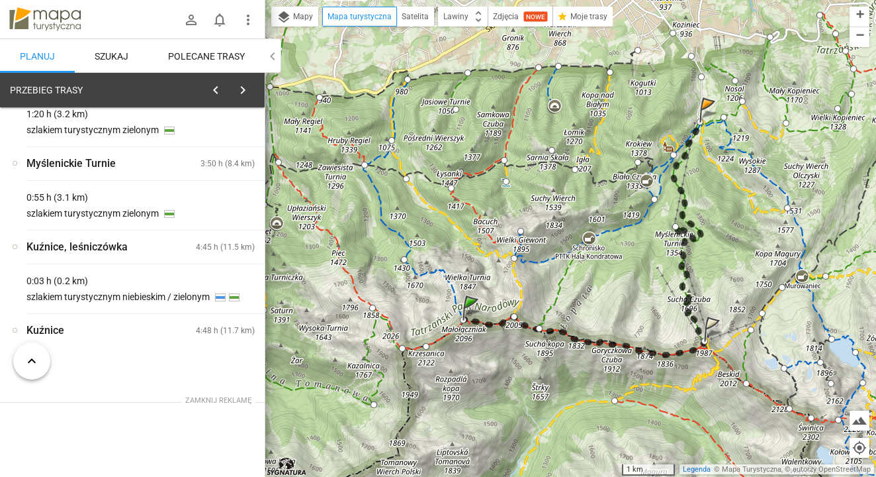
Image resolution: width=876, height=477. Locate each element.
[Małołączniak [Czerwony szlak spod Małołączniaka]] (79, 293)
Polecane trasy (206, 56)
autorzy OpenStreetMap (832, 469)
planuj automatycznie (212, 182)
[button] (472, 321)
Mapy (295, 17)
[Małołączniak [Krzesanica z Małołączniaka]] (212, 321)
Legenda (697, 469)
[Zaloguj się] (191, 19)
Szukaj (111, 56)
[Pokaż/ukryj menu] (248, 19)
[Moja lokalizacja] (859, 448)
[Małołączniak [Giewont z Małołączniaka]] (212, 265)
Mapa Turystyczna (751, 469)
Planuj (37, 56)
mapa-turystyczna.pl (45, 19)
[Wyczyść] (250, 87)
